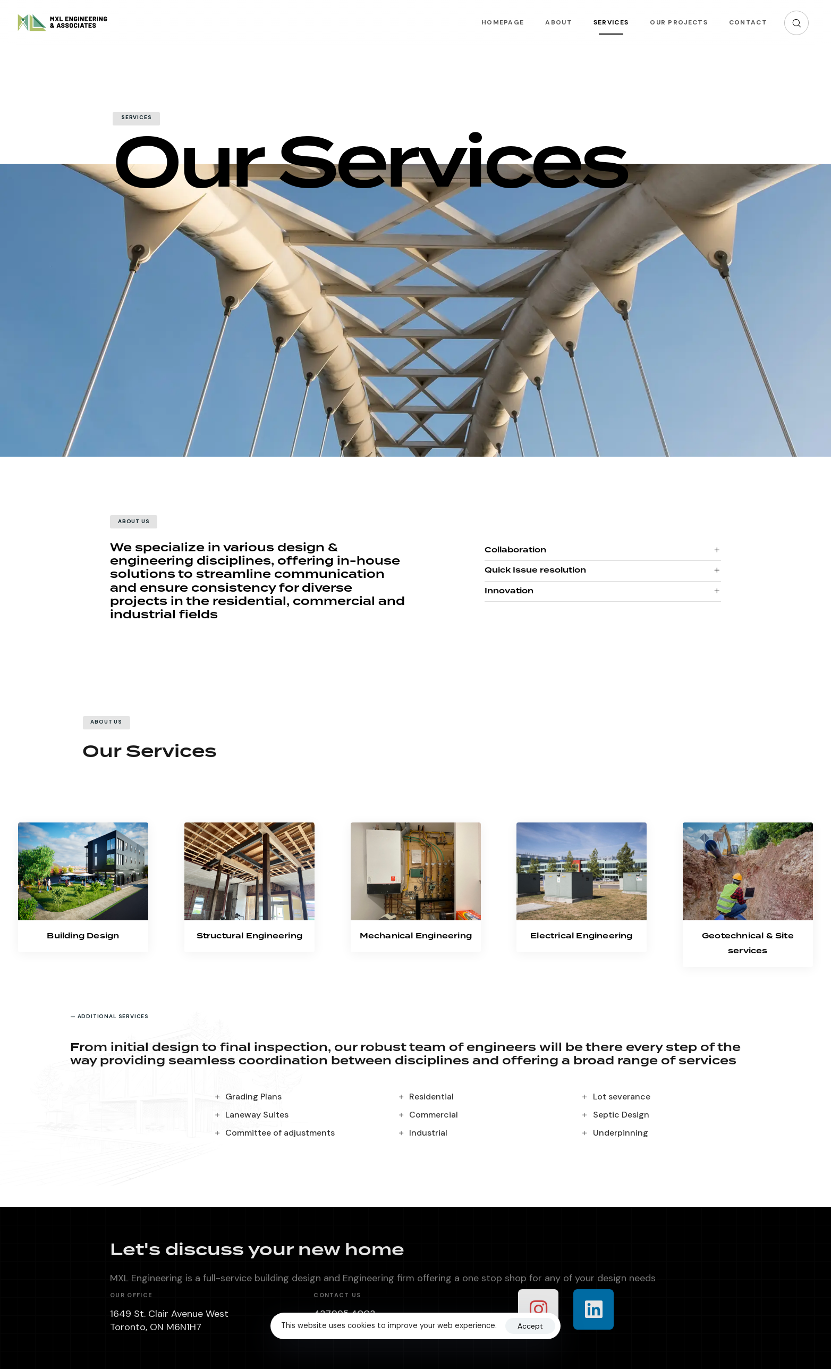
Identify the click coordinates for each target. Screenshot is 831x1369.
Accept (530, 1326)
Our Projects (679, 22)
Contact (748, 22)
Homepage (502, 22)
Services (611, 22)
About (558, 22)
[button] (796, 23)
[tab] (603, 551)
